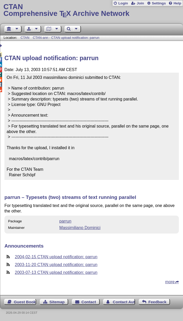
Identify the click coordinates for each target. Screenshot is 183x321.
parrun (65, 221)
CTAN (25, 38)
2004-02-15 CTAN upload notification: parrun (56, 257)
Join (140, 3)
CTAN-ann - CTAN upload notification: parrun (66, 38)
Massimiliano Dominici (79, 227)
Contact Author (124, 302)
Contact (88, 302)
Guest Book (25, 302)
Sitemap (57, 302)
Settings (159, 3)
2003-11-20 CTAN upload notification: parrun (56, 264)
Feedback (157, 302)
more (170, 282)
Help (177, 3)
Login (123, 3)
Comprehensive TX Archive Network (91, 10)
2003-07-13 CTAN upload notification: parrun (56, 272)
